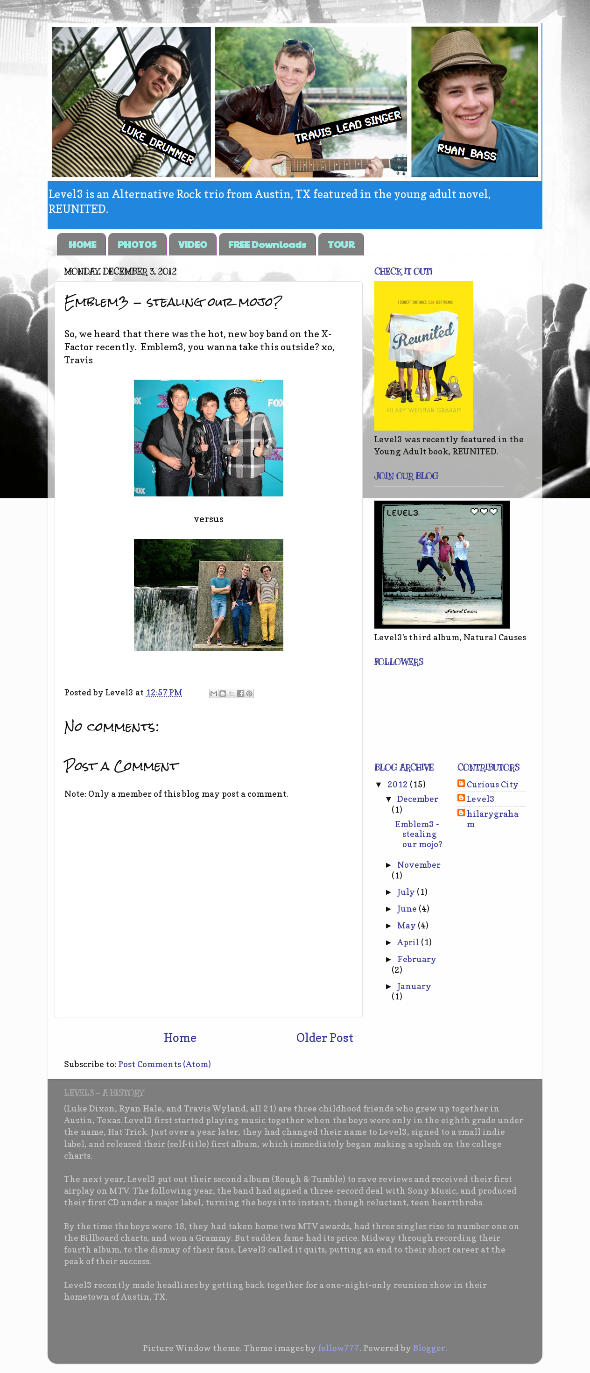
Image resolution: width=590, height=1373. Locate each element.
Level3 (481, 799)
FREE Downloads (267, 244)
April (409, 942)
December (417, 799)
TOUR (341, 244)
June (408, 908)
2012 (398, 784)
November (419, 865)
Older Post (324, 1038)
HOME (82, 244)
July (407, 892)
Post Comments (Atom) (164, 1064)
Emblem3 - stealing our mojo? (418, 834)
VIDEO (192, 244)
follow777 (338, 1348)
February (416, 959)
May (407, 925)
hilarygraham (493, 819)
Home (180, 1038)
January (414, 986)
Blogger (429, 1348)
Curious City (493, 784)
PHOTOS (137, 244)
